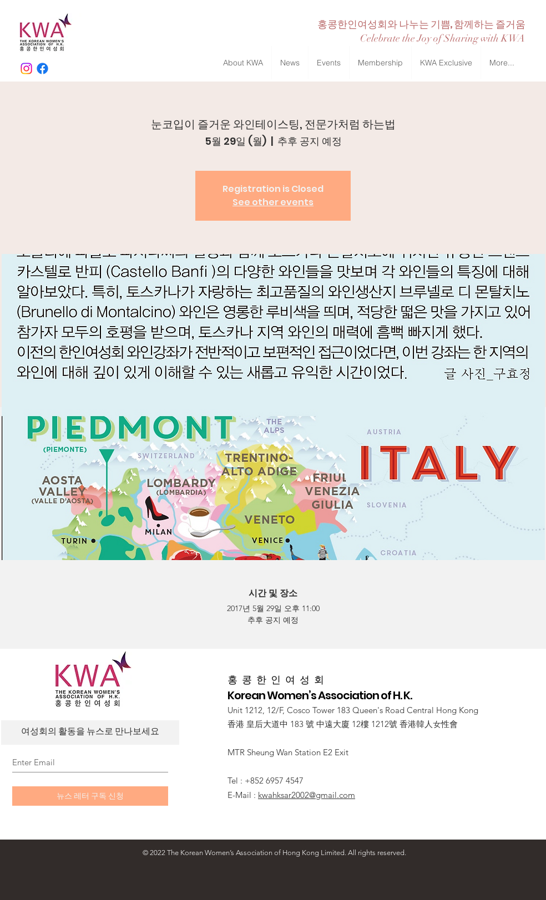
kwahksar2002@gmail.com (306, 795)
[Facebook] (42, 68)
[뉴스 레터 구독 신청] (90, 796)
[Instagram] (26, 68)
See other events (273, 202)
